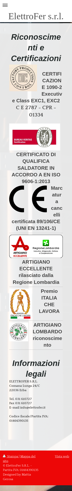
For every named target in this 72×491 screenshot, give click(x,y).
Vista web (62, 456)
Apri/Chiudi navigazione (36, 5)
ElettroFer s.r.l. (36, 16)
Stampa (11, 456)
